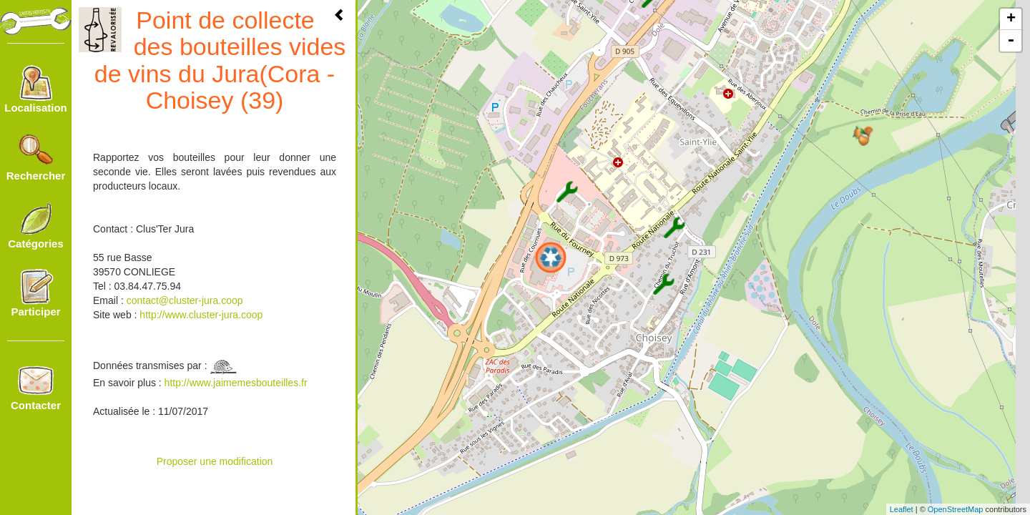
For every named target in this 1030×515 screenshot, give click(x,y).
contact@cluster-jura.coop (185, 300)
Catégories (36, 225)
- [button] (1011, 41)
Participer (35, 293)
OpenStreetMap (956, 509)
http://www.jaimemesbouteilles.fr (236, 382)
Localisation (35, 89)
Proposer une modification (215, 461)
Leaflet (901, 509)
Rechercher (36, 157)
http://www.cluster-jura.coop (200, 314)
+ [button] (1011, 19)
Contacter (36, 387)
